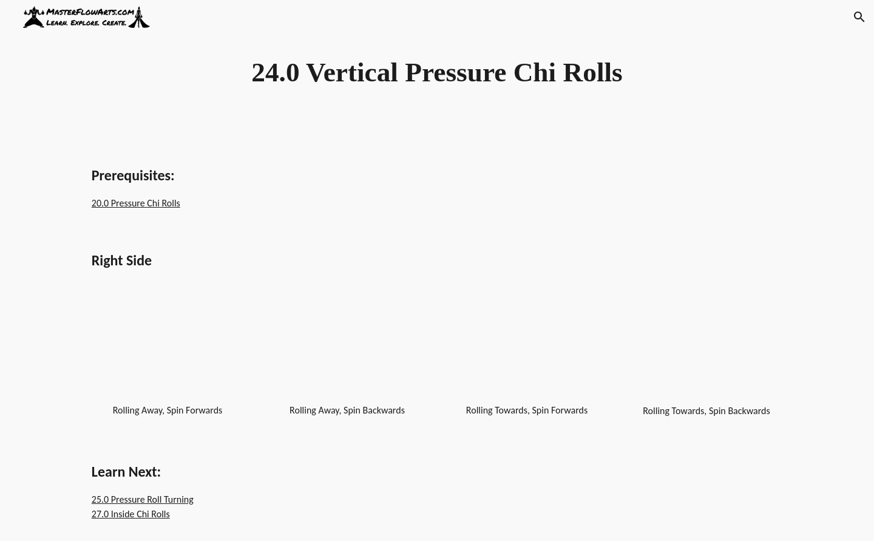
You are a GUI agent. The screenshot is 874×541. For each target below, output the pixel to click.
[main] (437, 73)
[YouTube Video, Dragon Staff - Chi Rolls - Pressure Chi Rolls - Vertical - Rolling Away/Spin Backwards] (347, 350)
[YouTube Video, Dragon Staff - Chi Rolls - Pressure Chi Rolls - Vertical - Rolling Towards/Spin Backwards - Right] (706, 350)
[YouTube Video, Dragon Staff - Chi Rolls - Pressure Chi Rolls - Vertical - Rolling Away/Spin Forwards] (167, 350)
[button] (859, 17)
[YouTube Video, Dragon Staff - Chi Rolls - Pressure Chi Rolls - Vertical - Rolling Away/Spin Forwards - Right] (527, 350)
